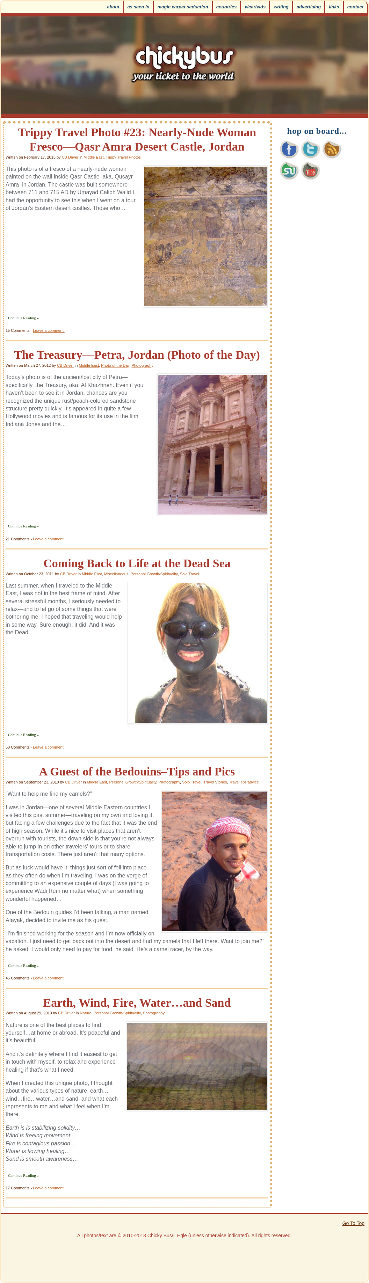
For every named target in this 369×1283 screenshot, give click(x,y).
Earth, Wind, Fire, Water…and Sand (137, 1002)
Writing (281, 6)
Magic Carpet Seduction (182, 6)
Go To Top (353, 1223)
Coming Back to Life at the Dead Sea (136, 563)
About (113, 6)
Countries (226, 6)
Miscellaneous (116, 574)
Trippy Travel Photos (123, 157)
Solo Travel (189, 574)
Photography (142, 365)
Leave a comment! (49, 330)
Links (334, 6)
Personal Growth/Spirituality (154, 574)
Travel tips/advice (244, 782)
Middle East (93, 157)
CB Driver (70, 157)
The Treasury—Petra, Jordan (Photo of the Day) (137, 354)
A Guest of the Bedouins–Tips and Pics (137, 771)
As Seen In (139, 6)
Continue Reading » (23, 318)
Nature (86, 1013)
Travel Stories (215, 782)
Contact (355, 6)
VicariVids (255, 6)
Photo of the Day (115, 365)
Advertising (309, 6)
